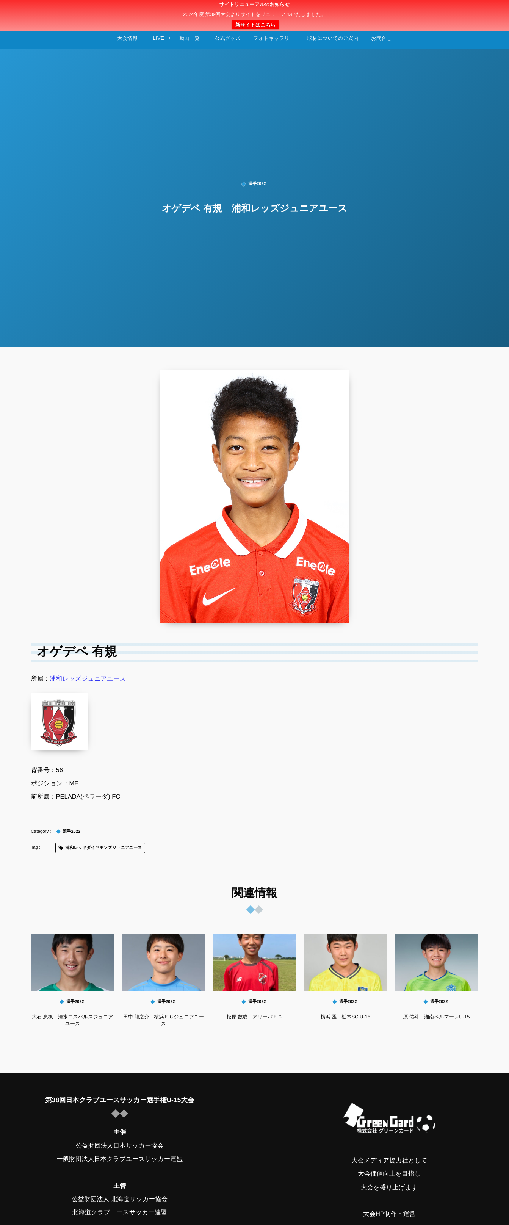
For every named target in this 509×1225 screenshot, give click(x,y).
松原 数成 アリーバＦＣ (255, 1017)
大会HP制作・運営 (389, 1214)
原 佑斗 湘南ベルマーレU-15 (436, 1017)
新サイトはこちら (255, 25)
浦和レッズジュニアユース (88, 678)
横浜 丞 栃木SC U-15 (345, 1017)
